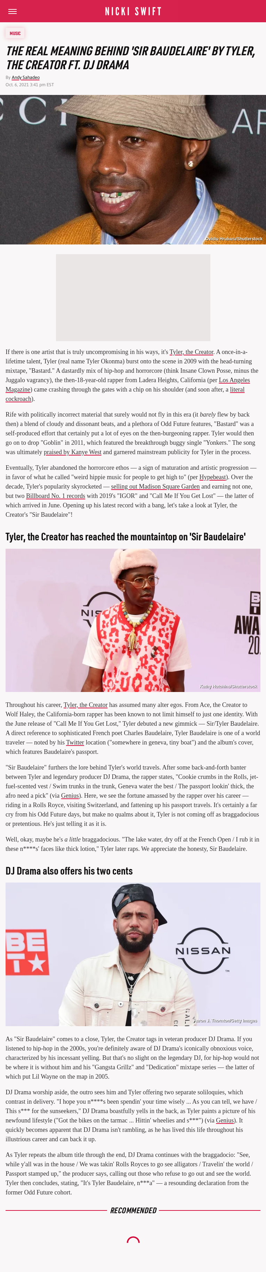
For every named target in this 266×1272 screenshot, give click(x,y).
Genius (70, 795)
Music (15, 33)
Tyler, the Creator (191, 351)
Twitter (75, 742)
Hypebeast (213, 477)
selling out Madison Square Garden (155, 486)
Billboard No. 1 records (55, 495)
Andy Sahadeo (26, 77)
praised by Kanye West (73, 452)
